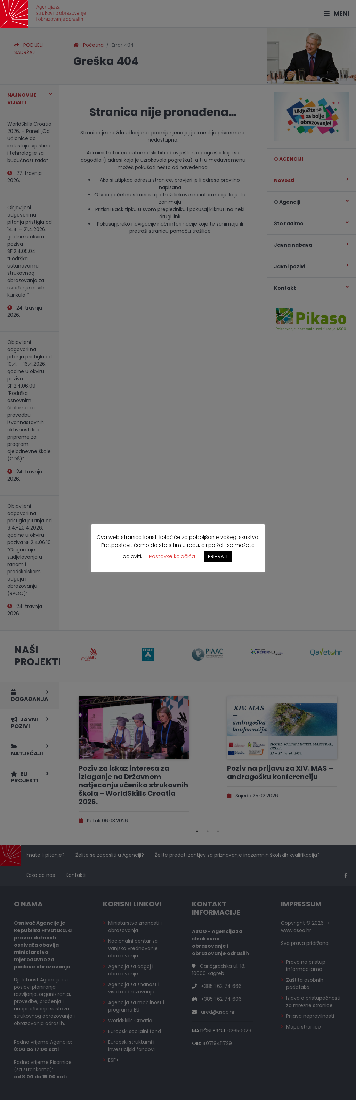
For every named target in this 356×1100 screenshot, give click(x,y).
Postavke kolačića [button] (172, 556)
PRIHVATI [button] (217, 556)
